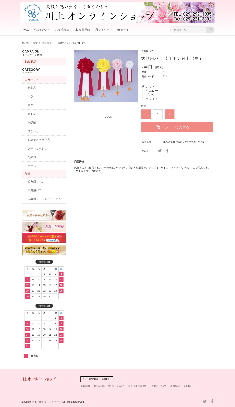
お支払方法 (62, 29)
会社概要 (85, 386)
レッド (150, 86)
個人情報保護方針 (137, 386)
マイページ (105, 29)
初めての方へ (42, 29)
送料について (158, 386)
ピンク (150, 94)
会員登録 (84, 29)
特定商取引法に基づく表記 (109, 386)
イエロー (151, 90)
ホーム (24, 29)
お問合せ (189, 386)
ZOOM (108, 116)
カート (125, 29)
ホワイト (151, 98)
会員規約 (175, 386)
